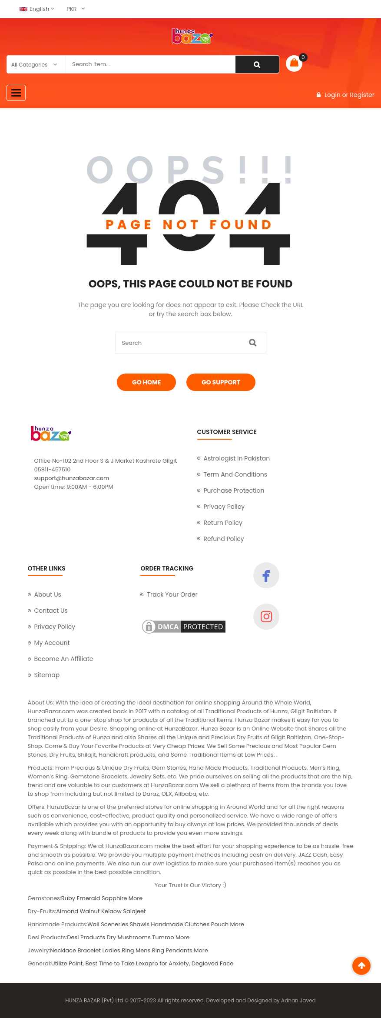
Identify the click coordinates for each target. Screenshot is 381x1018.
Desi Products (86, 937)
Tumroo (164, 937)
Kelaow (111, 911)
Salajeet (134, 911)
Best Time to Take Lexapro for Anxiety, (138, 963)
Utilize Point (67, 963)
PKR (71, 9)
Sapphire (114, 898)
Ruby (68, 898)
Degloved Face (212, 963)
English (34, 9)
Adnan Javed (298, 1000)
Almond (67, 911)
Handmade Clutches (180, 924)
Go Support (221, 382)
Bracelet (89, 950)
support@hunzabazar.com (71, 478)
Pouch (220, 924)
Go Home (146, 382)
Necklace (63, 950)
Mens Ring (150, 950)
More (135, 898)
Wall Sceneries (107, 924)
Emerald (88, 898)
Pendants (179, 950)
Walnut (90, 911)
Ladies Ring (118, 950)
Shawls (139, 924)
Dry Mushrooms (129, 937)
